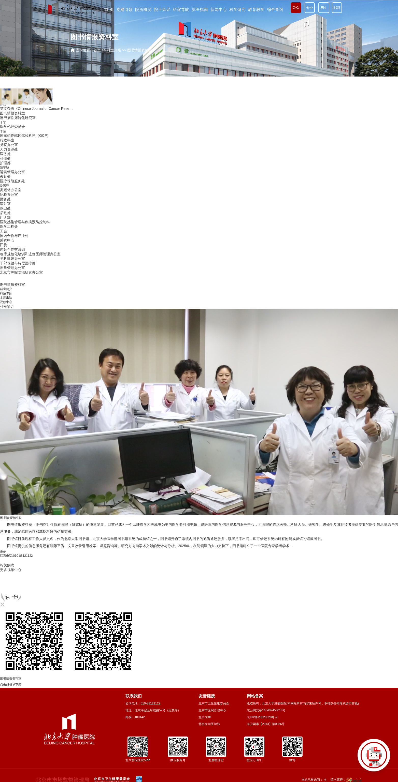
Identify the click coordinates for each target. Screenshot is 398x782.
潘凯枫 (4, 109)
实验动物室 (9, 228)
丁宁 (3, 259)
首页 (97, 50)
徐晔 (3, 162)
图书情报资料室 (12, 250)
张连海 (4, 219)
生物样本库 (9, 210)
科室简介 (6, 289)
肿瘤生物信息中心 (14, 144)
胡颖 (3, 223)
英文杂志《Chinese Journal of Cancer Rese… (36, 246)
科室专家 (6, 293)
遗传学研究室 (10, 122)
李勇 (3, 232)
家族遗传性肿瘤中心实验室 (21, 153)
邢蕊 (3, 241)
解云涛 (4, 157)
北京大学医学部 (209, 724)
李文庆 (4, 113)
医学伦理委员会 (12, 264)
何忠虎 (4, 131)
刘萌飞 (4, 135)
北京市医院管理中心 (212, 710)
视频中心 (6, 302)
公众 (296, 8)
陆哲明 (4, 184)
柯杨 (3, 127)
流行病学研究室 (12, 105)
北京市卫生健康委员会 (213, 703)
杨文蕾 (4, 140)
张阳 (3, 118)
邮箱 (336, 8)
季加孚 (4, 215)
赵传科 (4, 188)
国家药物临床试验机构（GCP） (25, 272)
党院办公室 (9, 282)
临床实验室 (9, 175)
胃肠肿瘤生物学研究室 (18, 237)
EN (324, 8)
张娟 (3, 166)
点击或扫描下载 (10, 684)
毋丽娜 (4, 206)
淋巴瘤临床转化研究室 (18, 255)
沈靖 (3, 201)
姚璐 (3, 170)
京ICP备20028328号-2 (262, 717)
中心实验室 (9, 197)
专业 (309, 8)
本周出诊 (6, 297)
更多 (3, 551)
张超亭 (4, 192)
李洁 (3, 268)
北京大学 (204, 717)
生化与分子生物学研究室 (19, 179)
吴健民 (4, 149)
